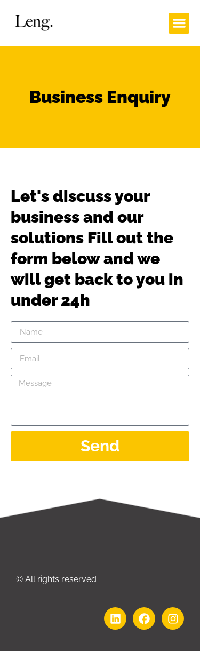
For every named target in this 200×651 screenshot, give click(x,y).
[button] (179, 23)
